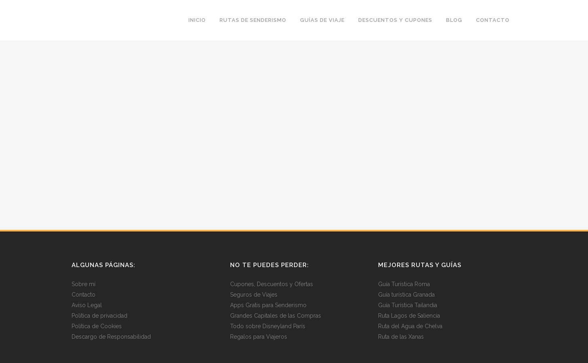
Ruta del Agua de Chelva (410, 326)
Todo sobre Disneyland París (267, 326)
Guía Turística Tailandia (407, 305)
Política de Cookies (97, 326)
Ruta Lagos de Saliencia (409, 315)
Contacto (83, 294)
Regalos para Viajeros (258, 336)
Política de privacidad (99, 315)
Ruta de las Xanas (401, 336)
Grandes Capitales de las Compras (275, 315)
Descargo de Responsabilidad (111, 336)
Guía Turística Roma (404, 284)
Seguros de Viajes (253, 294)
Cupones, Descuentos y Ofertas (271, 284)
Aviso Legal (87, 305)
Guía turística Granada (406, 294)
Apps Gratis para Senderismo (268, 305)
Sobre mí (83, 284)
